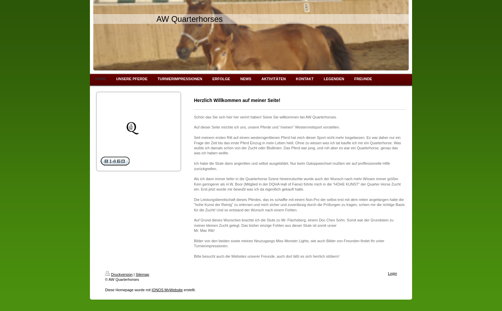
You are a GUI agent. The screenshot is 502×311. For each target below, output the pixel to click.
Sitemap (142, 274)
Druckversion (119, 274)
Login (392, 273)
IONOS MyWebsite (167, 290)
